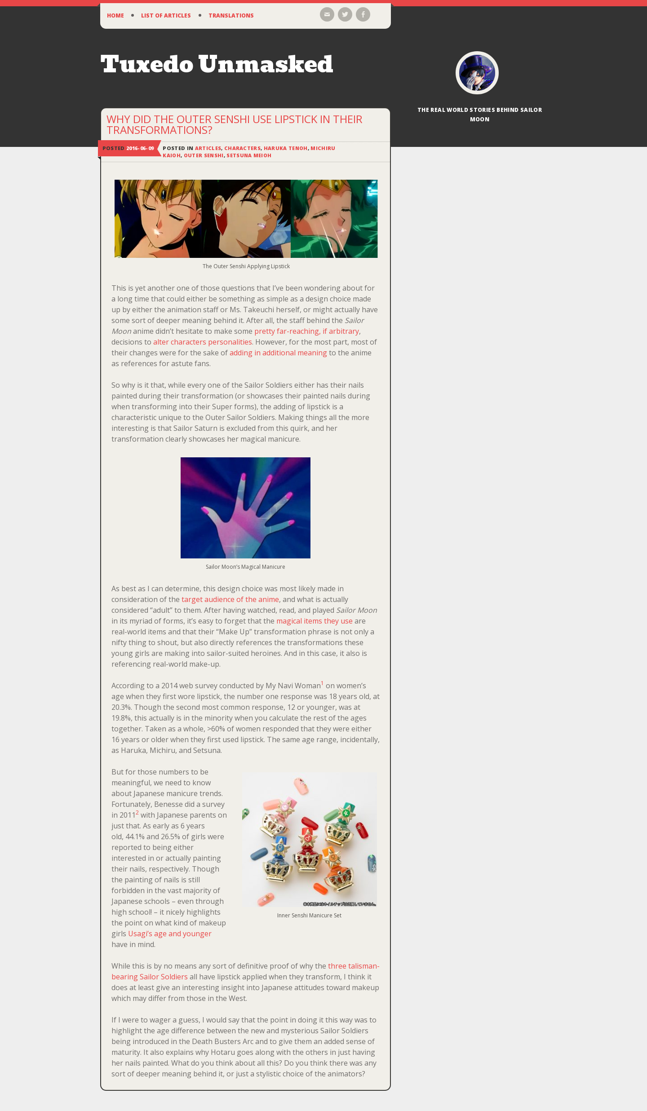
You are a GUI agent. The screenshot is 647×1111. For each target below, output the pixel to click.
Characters (242, 148)
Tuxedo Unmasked (216, 64)
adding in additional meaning (278, 353)
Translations (231, 15)
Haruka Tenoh (286, 148)
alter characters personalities (202, 342)
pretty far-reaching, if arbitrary (306, 331)
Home (115, 15)
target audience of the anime (230, 599)
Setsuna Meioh (251, 155)
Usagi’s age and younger (170, 933)
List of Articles (166, 15)
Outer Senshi (204, 155)
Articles (208, 148)
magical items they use (314, 621)
